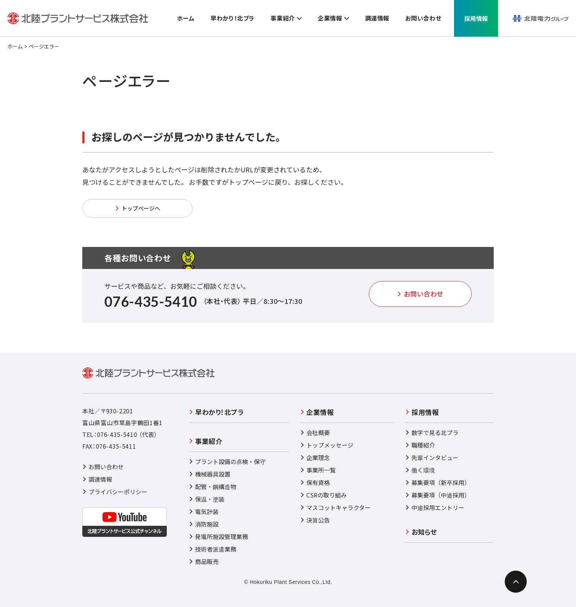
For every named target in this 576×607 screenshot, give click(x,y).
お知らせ (421, 532)
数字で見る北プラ (431, 432)
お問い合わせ (420, 293)
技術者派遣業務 (212, 549)
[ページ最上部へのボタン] (516, 582)
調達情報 (97, 479)
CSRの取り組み (323, 495)
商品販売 (204, 561)
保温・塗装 (206, 499)
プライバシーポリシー (114, 492)
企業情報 (317, 412)
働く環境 (420, 470)
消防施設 (204, 524)
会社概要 (315, 432)
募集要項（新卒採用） (437, 482)
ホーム (15, 46)
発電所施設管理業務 (218, 536)
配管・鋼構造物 (212, 486)
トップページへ (137, 208)
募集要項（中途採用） (437, 495)
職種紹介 (420, 445)
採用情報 (422, 412)
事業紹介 (205, 441)
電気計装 (204, 511)
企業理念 (315, 457)
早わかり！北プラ (216, 412)
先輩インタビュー (431, 457)
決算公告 (315, 520)
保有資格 (315, 482)
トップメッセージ (326, 445)
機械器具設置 (209, 474)
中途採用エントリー (434, 507)
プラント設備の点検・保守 (227, 461)
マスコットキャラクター (335, 507)
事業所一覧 (318, 470)
